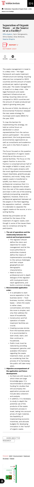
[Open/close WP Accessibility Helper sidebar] (2, 481)
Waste (12, 458)
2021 (11, 456)
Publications (8, 9)
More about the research (11, 439)
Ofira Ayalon (7, 34)
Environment (18, 456)
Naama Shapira (9, 39)
